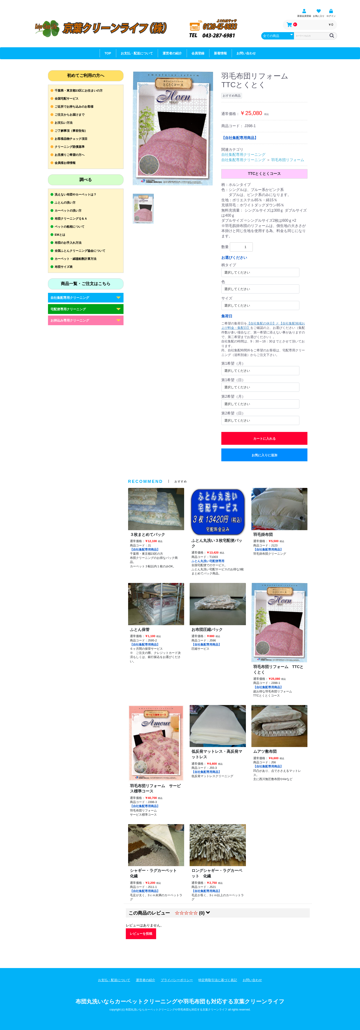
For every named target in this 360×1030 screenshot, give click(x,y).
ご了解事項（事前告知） (71, 130)
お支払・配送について (137, 53)
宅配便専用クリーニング (68, 309)
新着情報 (220, 53)
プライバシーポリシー (177, 980)
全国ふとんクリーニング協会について (80, 250)
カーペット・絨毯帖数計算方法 (75, 258)
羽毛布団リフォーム (287, 160)
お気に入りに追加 (264, 455)
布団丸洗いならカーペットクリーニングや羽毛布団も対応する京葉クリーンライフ (180, 1001)
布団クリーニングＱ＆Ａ (71, 218)
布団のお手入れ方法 (68, 242)
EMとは (60, 234)
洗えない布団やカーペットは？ (75, 194)
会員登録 (197, 53)
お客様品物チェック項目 (71, 138)
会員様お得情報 (65, 163)
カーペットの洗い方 (68, 210)
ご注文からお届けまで (69, 114)
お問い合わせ (246, 53)
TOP (107, 53)
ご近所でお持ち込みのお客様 (74, 106)
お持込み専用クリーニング (70, 320)
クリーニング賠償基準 (69, 146)
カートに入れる (264, 438)
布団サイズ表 (64, 267)
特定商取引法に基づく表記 (217, 980)
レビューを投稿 (141, 933)
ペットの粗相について (69, 226)
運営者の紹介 (172, 53)
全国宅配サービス (67, 98)
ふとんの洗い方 (65, 202)
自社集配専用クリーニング (70, 297)
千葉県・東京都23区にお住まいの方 (79, 90)
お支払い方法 (64, 122)
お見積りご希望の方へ (69, 155)
